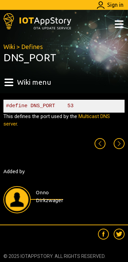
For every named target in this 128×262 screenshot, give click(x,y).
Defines (32, 46)
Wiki (9, 46)
